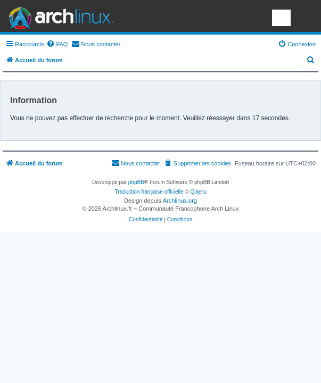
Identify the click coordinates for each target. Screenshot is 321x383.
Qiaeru (198, 192)
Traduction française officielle (149, 192)
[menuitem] (57, 44)
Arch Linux (58, 16)
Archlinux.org (180, 200)
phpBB (136, 182)
